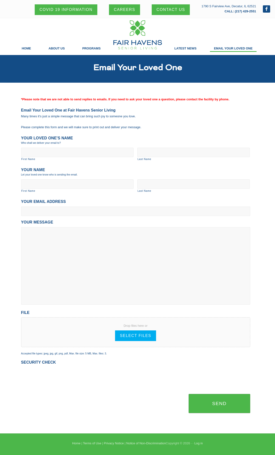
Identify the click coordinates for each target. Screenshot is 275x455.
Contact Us (171, 10)
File (25, 313)
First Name (28, 159)
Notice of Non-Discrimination (146, 443)
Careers (124, 10)
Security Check (38, 362)
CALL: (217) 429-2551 (240, 11)
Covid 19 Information (66, 10)
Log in (198, 443)
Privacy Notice (114, 443)
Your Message (37, 222)
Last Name (144, 159)
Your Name (33, 170)
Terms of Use (92, 443)
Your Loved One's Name (47, 138)
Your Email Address (43, 202)
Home (76, 443)
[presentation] (58, 376)
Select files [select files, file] (135, 336)
